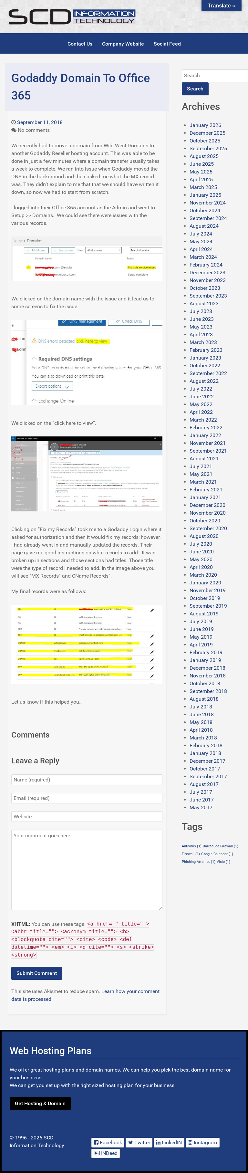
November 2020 (208, 513)
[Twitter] (139, 1142)
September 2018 (208, 691)
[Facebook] (107, 1142)
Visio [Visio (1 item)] (223, 862)
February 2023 (206, 350)
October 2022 (205, 365)
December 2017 (207, 761)
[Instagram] (203, 1142)
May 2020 (201, 559)
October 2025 (205, 141)
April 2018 (201, 730)
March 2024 (203, 257)
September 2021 (208, 451)
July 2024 (201, 234)
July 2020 (201, 544)
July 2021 (201, 466)
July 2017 (201, 792)
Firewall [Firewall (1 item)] (191, 854)
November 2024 (208, 203)
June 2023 (202, 319)
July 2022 (201, 389)
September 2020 (208, 528)
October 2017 (205, 769)
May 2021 (201, 474)
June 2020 (202, 552)
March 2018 (203, 738)
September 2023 (208, 296)
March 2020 (203, 575)
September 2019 (208, 606)
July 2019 (201, 621)
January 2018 (205, 753)
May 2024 (201, 241)
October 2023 (205, 288)
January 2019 (205, 660)
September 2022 (208, 373)
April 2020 (201, 567)
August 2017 (204, 784)
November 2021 (208, 443)
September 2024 (208, 218)
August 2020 (204, 536)
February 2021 (206, 490)
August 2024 (204, 226)
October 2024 (205, 210)
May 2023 (201, 327)
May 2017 (201, 807)
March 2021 (203, 482)
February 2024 (206, 265)
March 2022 (203, 420)
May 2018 (201, 722)
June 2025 (202, 164)
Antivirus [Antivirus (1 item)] (192, 846)
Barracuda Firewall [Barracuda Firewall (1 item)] (220, 846)
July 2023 (201, 311)
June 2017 (202, 800)
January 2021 (205, 497)
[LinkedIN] (169, 1142)
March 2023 (203, 342)
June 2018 (202, 714)
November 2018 (208, 676)
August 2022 (204, 381)
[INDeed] (105, 1153)
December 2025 (207, 133)
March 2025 (203, 187)
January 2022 (205, 435)
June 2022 (202, 396)
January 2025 (205, 195)
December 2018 (207, 668)
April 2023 (201, 334)
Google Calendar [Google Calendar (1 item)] (217, 854)
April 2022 (201, 412)
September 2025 (208, 148)
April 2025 (201, 179)
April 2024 (201, 249)
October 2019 (205, 598)
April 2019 (201, 645)
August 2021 (204, 459)
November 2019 (208, 590)
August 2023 (204, 303)
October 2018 (205, 683)
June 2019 (202, 629)
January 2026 (205, 125)
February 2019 (206, 652)
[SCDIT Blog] (72, 16)
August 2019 (204, 614)
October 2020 (205, 521)
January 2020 (205, 583)
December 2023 (207, 272)
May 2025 (201, 172)
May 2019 (201, 637)
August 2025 (204, 156)
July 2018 (201, 707)
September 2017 (208, 776)
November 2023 (208, 280)
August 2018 (204, 699)
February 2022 (206, 427)
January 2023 (205, 358)
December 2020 (207, 505)
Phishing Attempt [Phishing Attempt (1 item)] (198, 862)
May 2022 (201, 404)
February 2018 (206, 745)
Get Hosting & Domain (40, 1103)
